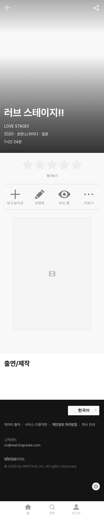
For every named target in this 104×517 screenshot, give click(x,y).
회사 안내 (88, 424)
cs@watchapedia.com (22, 445)
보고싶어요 (15, 196)
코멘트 (39, 196)
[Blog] (96, 486)
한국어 (84, 410)
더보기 (88, 196)
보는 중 (64, 196)
